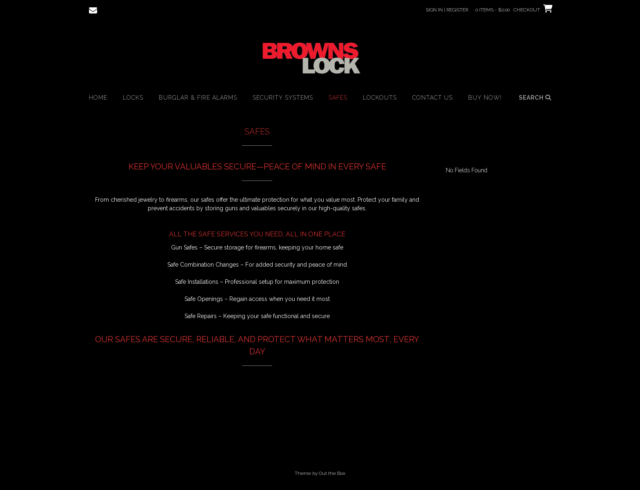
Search (535, 97)
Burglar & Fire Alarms (198, 97)
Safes (338, 97)
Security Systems (283, 97)
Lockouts (380, 97)
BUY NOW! (485, 97)
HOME (98, 97)
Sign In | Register (447, 10)
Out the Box (332, 473)
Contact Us (432, 97)
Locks (133, 97)
